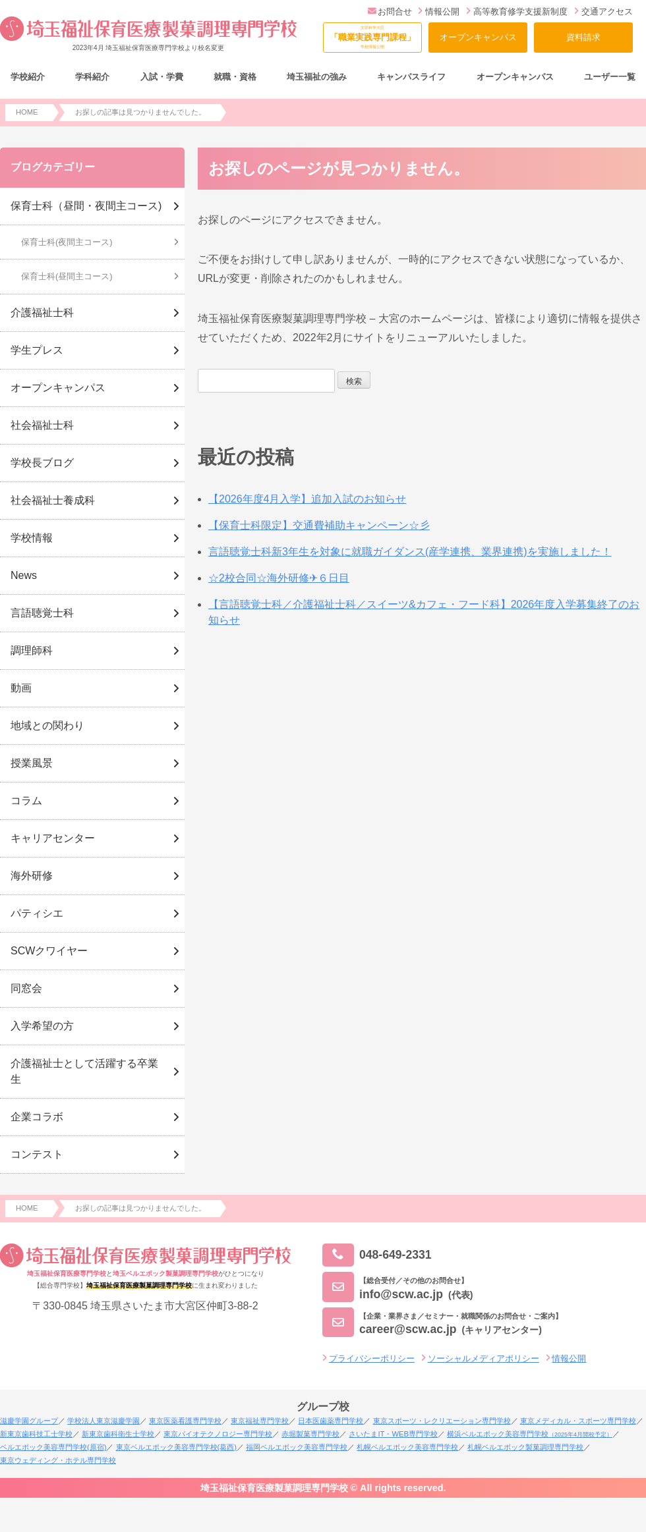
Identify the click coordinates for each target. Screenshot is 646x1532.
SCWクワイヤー (49, 950)
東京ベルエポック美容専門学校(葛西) (176, 1447)
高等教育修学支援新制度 (517, 11)
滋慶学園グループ (29, 1421)
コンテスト (37, 1154)
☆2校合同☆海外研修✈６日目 (278, 578)
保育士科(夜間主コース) (67, 242)
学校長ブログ (42, 462)
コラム (26, 800)
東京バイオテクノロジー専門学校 (217, 1434)
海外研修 (32, 875)
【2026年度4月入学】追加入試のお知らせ (307, 499)
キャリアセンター (53, 838)
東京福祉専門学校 (260, 1421)
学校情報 (32, 537)
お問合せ (390, 11)
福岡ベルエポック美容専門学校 (296, 1447)
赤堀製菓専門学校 (310, 1434)
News (24, 575)
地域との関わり (47, 725)
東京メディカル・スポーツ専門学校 (578, 1421)
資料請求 (583, 37)
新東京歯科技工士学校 (36, 1434)
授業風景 (32, 763)
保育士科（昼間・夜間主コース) (86, 205)
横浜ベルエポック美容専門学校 (529, 1434)
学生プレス (37, 350)
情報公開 (438, 11)
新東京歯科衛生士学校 (118, 1434)
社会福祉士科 (42, 425)
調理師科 (32, 650)
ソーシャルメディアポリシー (483, 1358)
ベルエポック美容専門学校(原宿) (53, 1447)
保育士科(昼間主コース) (67, 276)
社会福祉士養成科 (53, 500)
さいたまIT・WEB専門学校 (393, 1434)
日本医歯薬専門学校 (330, 1421)
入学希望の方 (42, 1025)
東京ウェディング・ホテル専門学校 (58, 1460)
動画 (21, 688)
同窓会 (26, 988)
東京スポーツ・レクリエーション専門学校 (442, 1421)
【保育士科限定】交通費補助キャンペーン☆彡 (319, 525)
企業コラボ (37, 1116)
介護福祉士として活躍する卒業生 (84, 1071)
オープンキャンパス (478, 37)
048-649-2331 (377, 1255)
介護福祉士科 (42, 312)
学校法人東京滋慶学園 (103, 1421)
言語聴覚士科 (42, 612)
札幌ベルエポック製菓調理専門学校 (525, 1447)
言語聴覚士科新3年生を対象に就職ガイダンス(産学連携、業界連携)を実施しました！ (410, 551)
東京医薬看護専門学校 (185, 1421)
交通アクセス (603, 11)
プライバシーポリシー (372, 1358)
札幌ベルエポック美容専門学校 (407, 1447)
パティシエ (37, 913)
